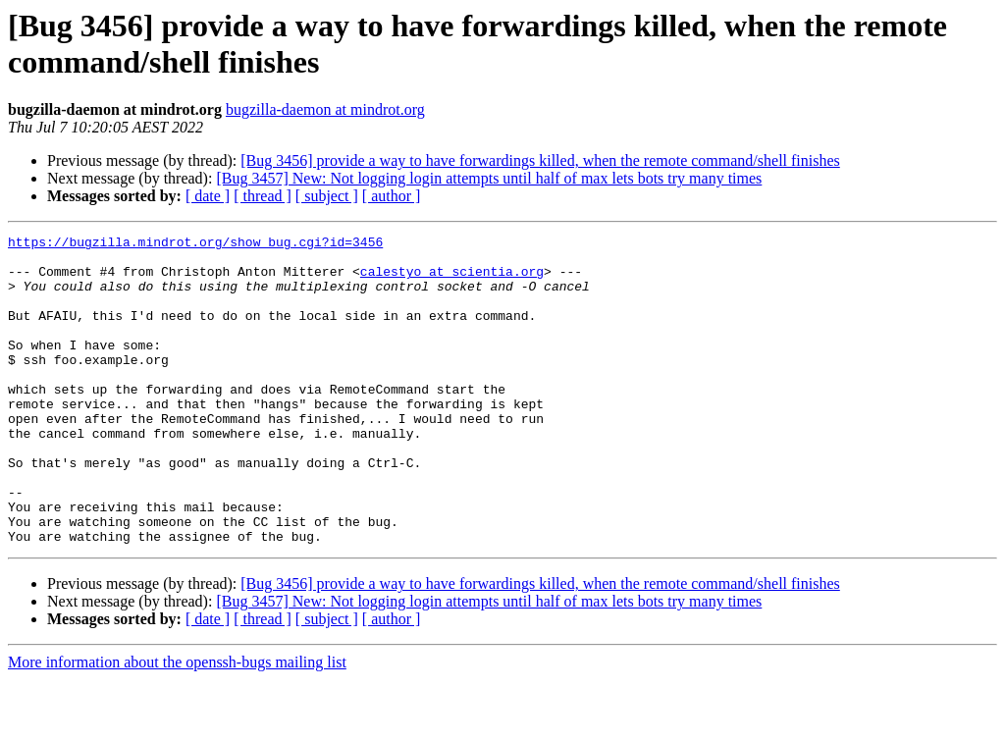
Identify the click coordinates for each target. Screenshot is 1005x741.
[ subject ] (326, 195)
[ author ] (391, 195)
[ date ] (207, 195)
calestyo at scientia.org (452, 280)
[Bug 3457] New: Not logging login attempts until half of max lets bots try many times (489, 178)
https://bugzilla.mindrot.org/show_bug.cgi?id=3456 (195, 244)
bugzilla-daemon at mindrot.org (325, 109)
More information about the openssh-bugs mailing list (177, 723)
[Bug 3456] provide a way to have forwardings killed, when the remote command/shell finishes (540, 160)
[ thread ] (262, 195)
